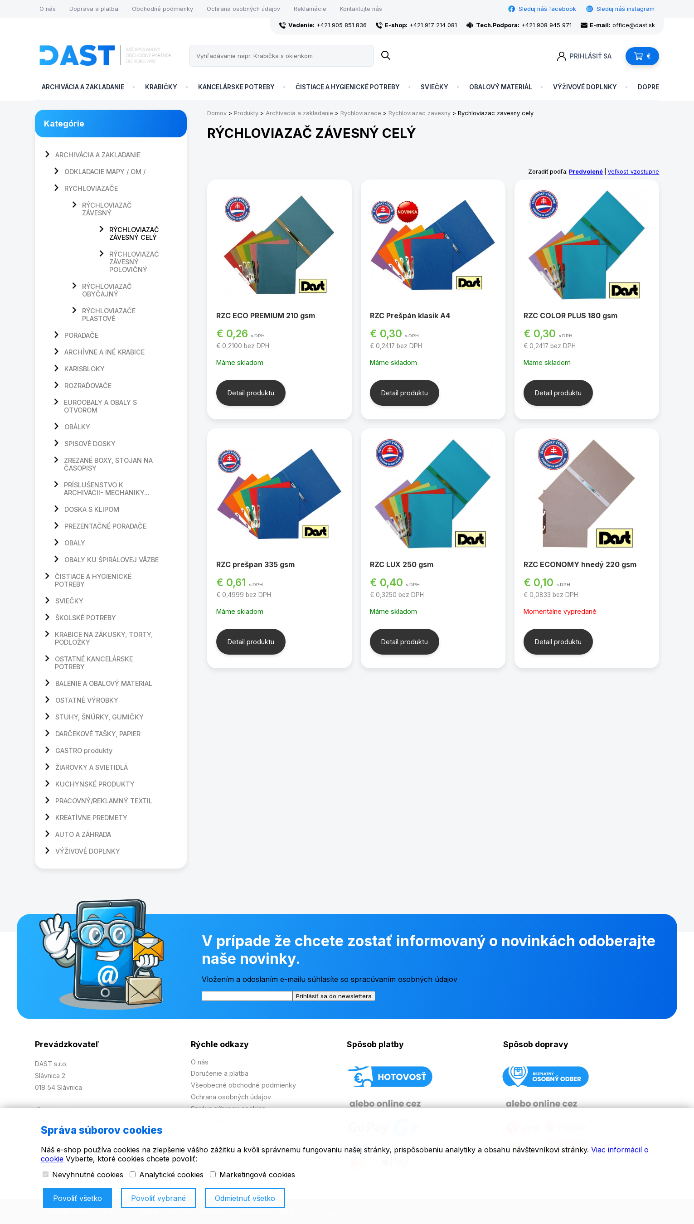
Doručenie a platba (219, 1073)
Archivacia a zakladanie (299, 113)
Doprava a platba (93, 8)
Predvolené (586, 171)
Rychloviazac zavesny (419, 113)
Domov (217, 113)
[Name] (386, 56)
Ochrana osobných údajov (243, 8)
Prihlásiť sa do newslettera (334, 996)
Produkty (246, 113)
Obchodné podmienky (162, 8)
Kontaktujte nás (361, 8)
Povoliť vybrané (158, 1198)
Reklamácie (310, 8)
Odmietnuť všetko (245, 1198)
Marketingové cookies (252, 1174)
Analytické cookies (167, 1174)
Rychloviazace (360, 113)
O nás (47, 8)
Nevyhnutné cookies (83, 1174)
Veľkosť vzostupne (633, 171)
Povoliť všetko (77, 1198)
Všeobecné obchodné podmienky (243, 1085)
